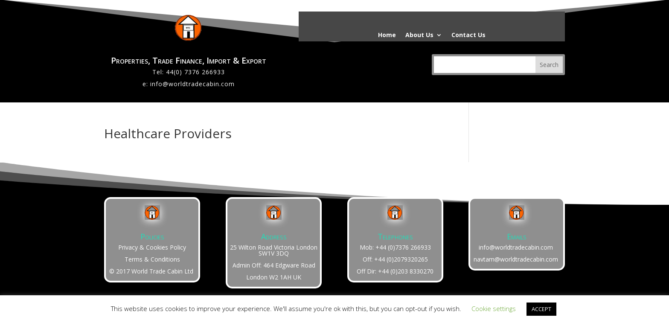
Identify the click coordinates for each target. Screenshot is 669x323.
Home (387, 35)
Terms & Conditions (152, 259)
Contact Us (468, 35)
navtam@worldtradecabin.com (516, 259)
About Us (419, 35)
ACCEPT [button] (541, 309)
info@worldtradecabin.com (192, 84)
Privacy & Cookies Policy (152, 247)
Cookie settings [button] (493, 308)
